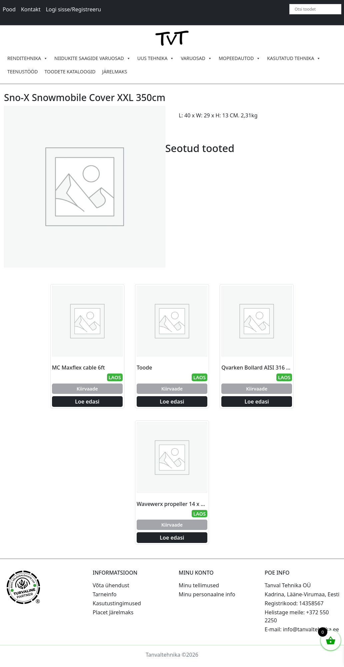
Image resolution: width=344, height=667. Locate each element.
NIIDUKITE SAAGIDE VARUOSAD (92, 58)
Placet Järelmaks (113, 612)
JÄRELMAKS (114, 71)
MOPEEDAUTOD (239, 58)
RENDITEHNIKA (27, 58)
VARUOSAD (196, 58)
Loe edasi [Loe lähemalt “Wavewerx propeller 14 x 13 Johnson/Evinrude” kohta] (172, 537)
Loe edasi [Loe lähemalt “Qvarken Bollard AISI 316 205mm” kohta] (257, 401)
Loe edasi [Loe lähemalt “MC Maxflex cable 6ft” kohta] (87, 401)
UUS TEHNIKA (155, 58)
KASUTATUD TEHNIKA (294, 58)
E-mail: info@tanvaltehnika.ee (302, 629)
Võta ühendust (111, 585)
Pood (9, 9)
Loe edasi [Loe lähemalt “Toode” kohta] (172, 401)
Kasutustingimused (117, 603)
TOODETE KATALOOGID (70, 71)
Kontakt (31, 9)
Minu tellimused (199, 585)
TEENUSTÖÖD (22, 71)
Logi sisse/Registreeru (73, 9)
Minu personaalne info (207, 594)
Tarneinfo (104, 594)
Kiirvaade (87, 389)
